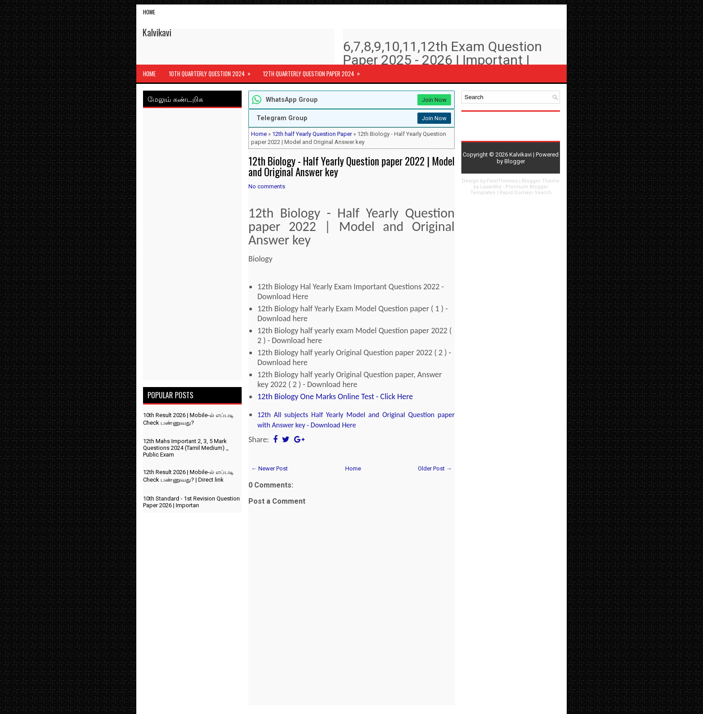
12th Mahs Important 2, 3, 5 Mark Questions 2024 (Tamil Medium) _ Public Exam (186, 448)
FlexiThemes (502, 181)
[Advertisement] (192, 245)
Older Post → (435, 468)
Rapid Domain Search (525, 193)
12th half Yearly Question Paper (312, 134)
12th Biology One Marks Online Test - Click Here (335, 396)
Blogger (514, 161)
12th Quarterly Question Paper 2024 (314, 71)
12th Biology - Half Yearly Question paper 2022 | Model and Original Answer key (351, 166)
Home (149, 12)
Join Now (434, 99)
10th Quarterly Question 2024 (212, 71)
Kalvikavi (157, 32)
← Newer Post (269, 468)
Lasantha (490, 187)
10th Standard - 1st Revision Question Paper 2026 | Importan (191, 502)
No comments (266, 186)
